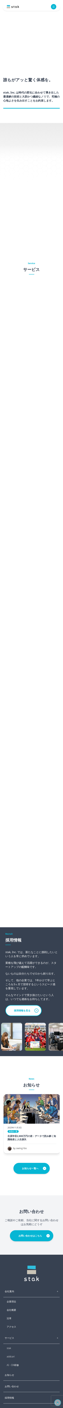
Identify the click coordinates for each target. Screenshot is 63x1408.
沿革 (9, 1318)
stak (9, 1348)
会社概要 (11, 1309)
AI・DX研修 (13, 1365)
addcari (11, 1356)
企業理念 (11, 1301)
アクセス (11, 1326)
